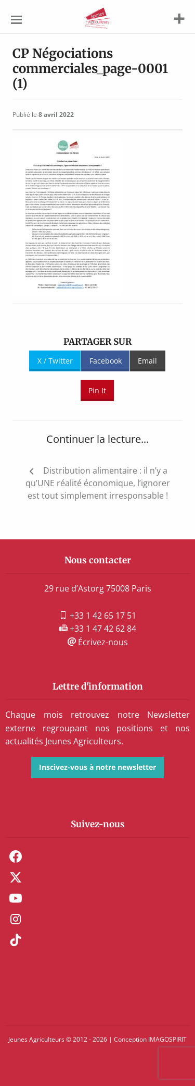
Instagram (15, 919)
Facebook (105, 361)
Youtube (15, 898)
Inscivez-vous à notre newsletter (97, 767)
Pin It (97, 390)
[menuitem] (97, 856)
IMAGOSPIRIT (167, 1039)
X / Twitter (55, 361)
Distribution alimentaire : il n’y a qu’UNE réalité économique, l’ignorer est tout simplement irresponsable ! (97, 483)
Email (147, 361)
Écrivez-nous (98, 642)
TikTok (15, 940)
